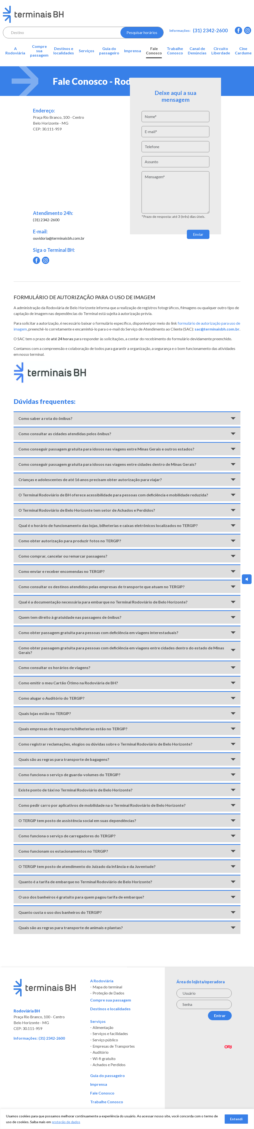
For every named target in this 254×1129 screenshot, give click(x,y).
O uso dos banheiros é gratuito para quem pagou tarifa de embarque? (81, 897)
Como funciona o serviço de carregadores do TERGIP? (67, 835)
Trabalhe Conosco (175, 50)
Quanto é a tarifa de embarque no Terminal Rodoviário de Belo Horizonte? (85, 881)
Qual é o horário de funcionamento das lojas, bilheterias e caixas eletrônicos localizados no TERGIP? (108, 525)
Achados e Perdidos (109, 1065)
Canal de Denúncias (197, 50)
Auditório (101, 1052)
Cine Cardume (243, 50)
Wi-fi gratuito (104, 1058)
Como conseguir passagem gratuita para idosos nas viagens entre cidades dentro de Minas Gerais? (107, 464)
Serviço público (105, 1040)
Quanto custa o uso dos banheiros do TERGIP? (60, 912)
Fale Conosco (154, 50)
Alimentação (103, 1027)
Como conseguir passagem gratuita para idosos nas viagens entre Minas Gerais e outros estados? (106, 449)
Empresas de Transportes (114, 1046)
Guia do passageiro (109, 50)
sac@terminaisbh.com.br (217, 329)
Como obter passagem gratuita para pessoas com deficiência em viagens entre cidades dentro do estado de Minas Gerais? (121, 650)
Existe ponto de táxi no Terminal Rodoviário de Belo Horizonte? (75, 790)
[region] (127, 1119)
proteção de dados (66, 1122)
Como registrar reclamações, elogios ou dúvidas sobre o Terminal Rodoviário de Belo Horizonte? (105, 744)
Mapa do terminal (107, 987)
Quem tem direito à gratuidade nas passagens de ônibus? (69, 617)
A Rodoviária (15, 50)
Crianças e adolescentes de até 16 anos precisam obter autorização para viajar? (90, 479)
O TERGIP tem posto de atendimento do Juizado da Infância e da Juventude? (87, 866)
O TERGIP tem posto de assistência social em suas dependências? (77, 820)
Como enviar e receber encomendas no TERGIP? (61, 571)
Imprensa (132, 51)
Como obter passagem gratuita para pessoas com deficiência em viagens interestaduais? (98, 632)
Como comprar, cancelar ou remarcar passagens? (62, 556)
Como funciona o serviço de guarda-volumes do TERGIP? (69, 774)
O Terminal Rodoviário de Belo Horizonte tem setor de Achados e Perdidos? (86, 510)
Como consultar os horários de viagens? (54, 667)
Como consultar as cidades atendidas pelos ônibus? (64, 433)
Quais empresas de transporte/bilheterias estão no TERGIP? (72, 728)
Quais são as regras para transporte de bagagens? (63, 759)
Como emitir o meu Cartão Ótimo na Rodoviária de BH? (68, 682)
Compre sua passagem (39, 50)
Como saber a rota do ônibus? (45, 418)
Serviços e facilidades (110, 1034)
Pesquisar (142, 32)
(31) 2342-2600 (210, 30)
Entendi (236, 1119)
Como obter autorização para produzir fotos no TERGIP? (69, 540)
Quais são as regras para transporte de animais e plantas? (70, 927)
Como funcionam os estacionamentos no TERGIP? (63, 851)
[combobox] (60, 32)
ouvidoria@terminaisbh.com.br (59, 238)
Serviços (86, 51)
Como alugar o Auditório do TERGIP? (51, 698)
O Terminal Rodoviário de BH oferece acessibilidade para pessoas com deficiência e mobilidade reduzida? (113, 494)
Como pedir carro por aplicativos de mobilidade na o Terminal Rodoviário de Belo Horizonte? (102, 805)
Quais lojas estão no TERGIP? (44, 713)
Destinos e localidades (63, 50)
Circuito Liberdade (220, 50)
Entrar (220, 1015)
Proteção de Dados (108, 993)
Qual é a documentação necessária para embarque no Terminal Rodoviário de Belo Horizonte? (103, 602)
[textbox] (60, 32)
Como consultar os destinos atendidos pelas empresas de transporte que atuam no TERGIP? (101, 586)
